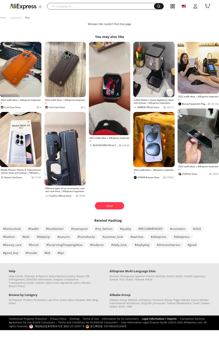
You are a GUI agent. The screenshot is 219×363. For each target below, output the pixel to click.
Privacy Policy (58, 318)
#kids (26, 237)
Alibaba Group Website (124, 300)
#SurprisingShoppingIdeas (64, 245)
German (161, 276)
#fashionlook (12, 229)
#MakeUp (43, 237)
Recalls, (86, 282)
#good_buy (10, 253)
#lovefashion (55, 229)
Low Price (53, 300)
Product (28, 300)
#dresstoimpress (168, 245)
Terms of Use (91, 318)
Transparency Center (21, 282)
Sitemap (75, 318)
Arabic (130, 279)
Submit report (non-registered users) (58, 282)
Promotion (40, 300)
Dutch (179, 276)
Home (3, 17)
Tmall (196, 303)
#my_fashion (104, 229)
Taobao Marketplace (179, 303)
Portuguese (127, 276)
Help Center (16, 276)
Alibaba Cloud (189, 300)
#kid (47, 253)
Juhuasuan (159, 303)
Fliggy (176, 300)
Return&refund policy (62, 276)
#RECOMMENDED (150, 229)
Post (27, 17)
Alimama (158, 300)
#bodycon (97, 245)
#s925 (197, 229)
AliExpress (145, 300)
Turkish (188, 276)
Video (12, 303)
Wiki (88, 300)
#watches (136, 237)
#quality (125, 229)
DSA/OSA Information (39, 279)
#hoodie (31, 253)
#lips (60, 253)
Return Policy (17, 286)
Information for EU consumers (120, 318)
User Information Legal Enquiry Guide (144, 322)
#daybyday (142, 245)
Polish (149, 279)
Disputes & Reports (36, 276)
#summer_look (112, 237)
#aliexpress (158, 237)
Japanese (199, 276)
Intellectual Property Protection (28, 318)
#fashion (9, 237)
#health (33, 229)
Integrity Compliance (65, 279)
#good (192, 245)
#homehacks (86, 237)
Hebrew (139, 279)
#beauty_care (12, 245)
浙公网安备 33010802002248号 (106, 326)
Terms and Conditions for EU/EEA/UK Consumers (88, 322)
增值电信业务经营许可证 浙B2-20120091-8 (59, 326)
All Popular (15, 300)
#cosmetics (178, 229)
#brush (34, 245)
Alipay (168, 300)
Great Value (67, 300)
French (150, 276)
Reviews (80, 300)
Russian (114, 276)
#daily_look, (119, 245)
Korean (114, 279)
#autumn (63, 237)
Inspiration (15, 17)
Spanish (140, 276)
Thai (122, 279)
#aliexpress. (182, 237)
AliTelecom (133, 303)
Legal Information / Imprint (159, 318)
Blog (95, 300)
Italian (170, 276)
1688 (129, 306)
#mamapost (79, 229)
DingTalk (146, 303)
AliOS (121, 306)
